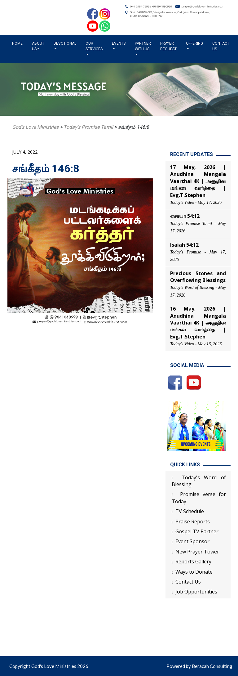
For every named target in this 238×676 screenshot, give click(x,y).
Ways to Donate (194, 571)
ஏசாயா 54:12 (185, 216)
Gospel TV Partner (196, 531)
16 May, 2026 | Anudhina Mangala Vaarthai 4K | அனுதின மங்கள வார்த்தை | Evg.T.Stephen (198, 322)
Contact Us (220, 46)
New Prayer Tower (197, 551)
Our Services (94, 46)
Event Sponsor (192, 541)
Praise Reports (192, 521)
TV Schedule (189, 511)
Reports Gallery (193, 561)
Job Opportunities (196, 591)
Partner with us (143, 46)
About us (38, 46)
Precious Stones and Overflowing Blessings (198, 277)
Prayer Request (168, 46)
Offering (194, 43)
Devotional (65, 43)
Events (119, 43)
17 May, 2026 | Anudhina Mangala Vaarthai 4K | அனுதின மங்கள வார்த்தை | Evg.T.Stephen (198, 181)
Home (18, 43)
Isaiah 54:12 (184, 244)
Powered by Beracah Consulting (199, 666)
